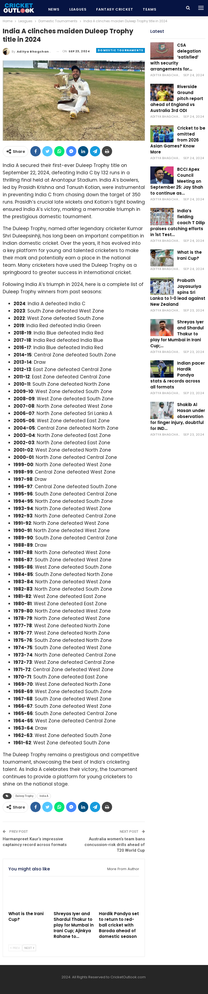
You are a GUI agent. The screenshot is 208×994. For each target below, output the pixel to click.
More (148, 9)
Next (29, 948)
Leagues (78, 9)
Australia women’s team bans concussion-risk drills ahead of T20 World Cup (114, 845)
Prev (15, 948)
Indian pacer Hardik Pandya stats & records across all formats (177, 375)
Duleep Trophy (24, 795)
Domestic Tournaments (120, 50)
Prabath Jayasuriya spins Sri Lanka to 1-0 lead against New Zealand (177, 292)
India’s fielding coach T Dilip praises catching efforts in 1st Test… (177, 222)
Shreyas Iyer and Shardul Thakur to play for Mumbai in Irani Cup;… (177, 334)
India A (44, 795)
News (54, 9)
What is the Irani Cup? (189, 255)
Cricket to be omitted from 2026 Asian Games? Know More (177, 140)
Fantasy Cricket (114, 9)
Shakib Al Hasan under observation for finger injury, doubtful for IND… (177, 416)
